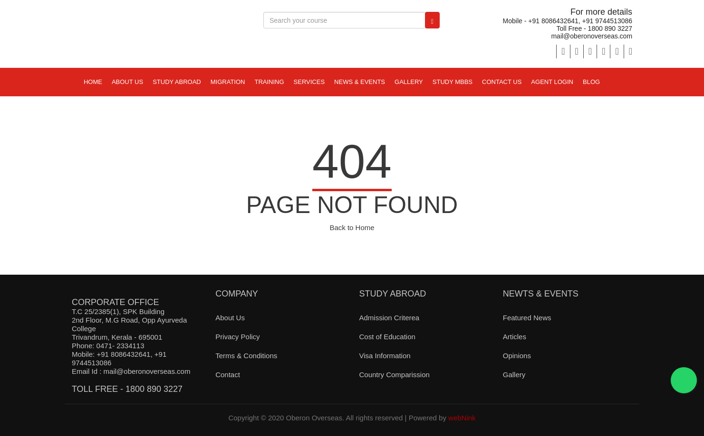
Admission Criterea (389, 318)
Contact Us (501, 81)
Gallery (409, 81)
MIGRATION (228, 81)
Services (309, 81)
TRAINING (269, 81)
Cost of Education (387, 337)
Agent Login (552, 81)
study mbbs (453, 81)
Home (93, 81)
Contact (227, 375)
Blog (591, 81)
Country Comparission (394, 375)
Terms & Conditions (246, 356)
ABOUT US (127, 81)
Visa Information (384, 356)
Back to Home (351, 227)
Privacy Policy (237, 337)
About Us (230, 318)
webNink (462, 418)
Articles (514, 337)
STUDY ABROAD (177, 81)
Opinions (517, 356)
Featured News (527, 318)
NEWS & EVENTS (359, 81)
